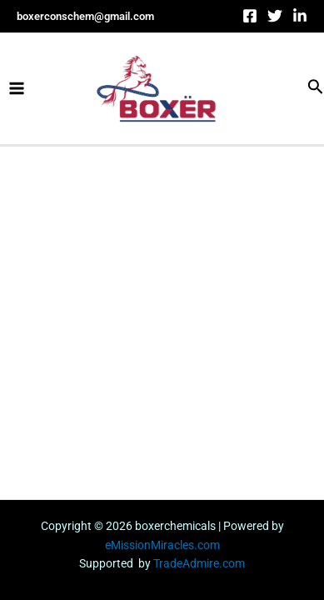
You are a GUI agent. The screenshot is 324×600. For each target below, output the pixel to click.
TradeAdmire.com (199, 563)
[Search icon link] (315, 88)
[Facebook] (249, 15)
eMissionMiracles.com (162, 545)
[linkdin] (299, 15)
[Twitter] (274, 15)
